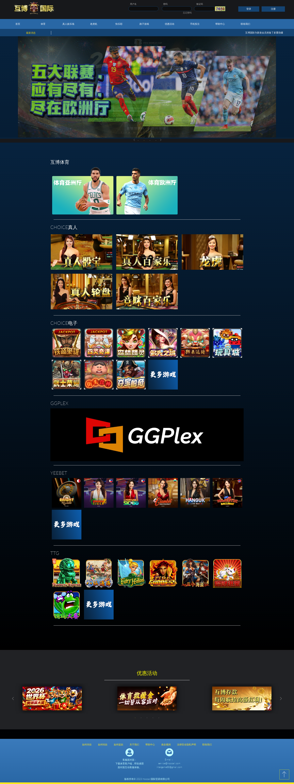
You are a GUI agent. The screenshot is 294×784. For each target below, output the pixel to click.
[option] (52, 698)
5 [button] (159, 718)
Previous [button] (134, 140)
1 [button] (138, 141)
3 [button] (150, 141)
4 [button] (156, 141)
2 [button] (144, 141)
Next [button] (161, 140)
